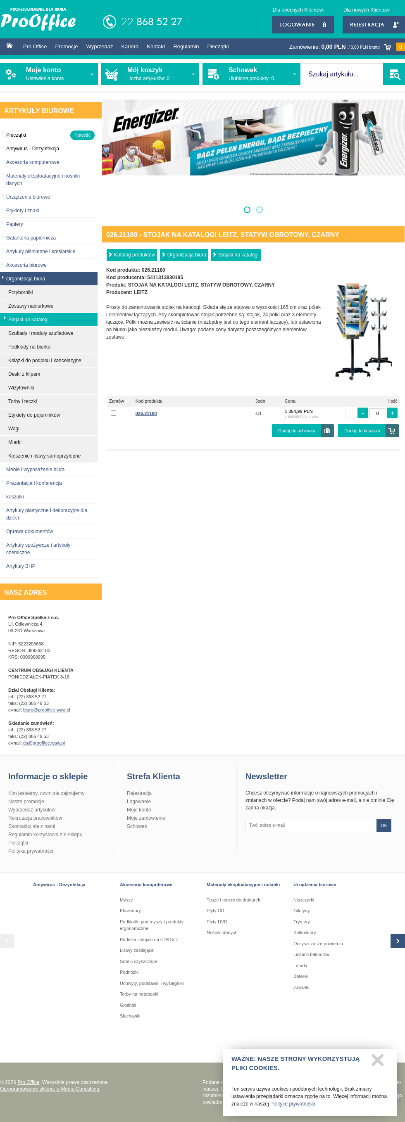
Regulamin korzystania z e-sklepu (45, 834)
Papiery (14, 224)
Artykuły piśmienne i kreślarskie (40, 251)
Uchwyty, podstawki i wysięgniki (151, 983)
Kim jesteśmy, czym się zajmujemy (46, 793)
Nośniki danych (222, 932)
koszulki (15, 497)
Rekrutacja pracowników (35, 818)
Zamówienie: (347, 47)
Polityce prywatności (292, 1106)
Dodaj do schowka (296, 430)
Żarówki (301, 987)
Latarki (300, 965)
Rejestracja (374, 24)
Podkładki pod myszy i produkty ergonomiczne (151, 925)
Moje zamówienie (146, 818)
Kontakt (156, 46)
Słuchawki (130, 1015)
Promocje (66, 46)
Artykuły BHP (21, 566)
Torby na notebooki (139, 994)
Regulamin (186, 46)
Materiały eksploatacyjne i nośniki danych (43, 179)
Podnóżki (129, 972)
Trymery (301, 921)
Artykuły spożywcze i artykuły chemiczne (38, 548)
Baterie (300, 976)
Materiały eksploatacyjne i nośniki (243, 884)
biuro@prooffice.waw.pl (46, 709)
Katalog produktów (134, 255)
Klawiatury (130, 910)
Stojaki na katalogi (238, 255)
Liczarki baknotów (311, 954)
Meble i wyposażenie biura (35, 469)
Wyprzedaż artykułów (31, 810)
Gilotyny (301, 910)
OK (384, 825)
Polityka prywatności (30, 851)
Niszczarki (303, 899)
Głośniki (128, 1005)
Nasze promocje (26, 801)
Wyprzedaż (99, 46)
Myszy (126, 899)
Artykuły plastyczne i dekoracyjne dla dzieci (46, 514)
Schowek (137, 826)
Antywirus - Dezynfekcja (59, 884)
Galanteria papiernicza (31, 238)
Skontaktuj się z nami (31, 826)
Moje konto (139, 810)
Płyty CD (215, 910)
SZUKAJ (394, 74)
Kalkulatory (304, 932)
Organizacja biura (186, 255)
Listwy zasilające (137, 950)
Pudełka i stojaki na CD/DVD (149, 939)
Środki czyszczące (138, 961)
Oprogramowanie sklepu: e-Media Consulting (49, 1089)
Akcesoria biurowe (26, 265)
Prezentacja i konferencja (34, 483)
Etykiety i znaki (22, 210)
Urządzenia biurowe (28, 197)
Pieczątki (218, 46)
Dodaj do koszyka (362, 430)
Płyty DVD (217, 921)
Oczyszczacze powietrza (318, 943)
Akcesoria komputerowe (32, 162)
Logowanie (303, 24)
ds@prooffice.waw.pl (44, 742)
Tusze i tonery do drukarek (233, 899)
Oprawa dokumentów (29, 531)
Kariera (129, 46)
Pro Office (35, 46)
